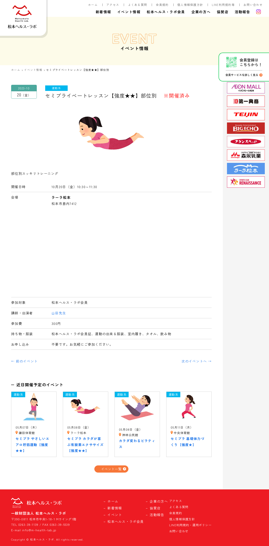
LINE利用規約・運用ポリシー (190, 525)
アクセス (112, 5)
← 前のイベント (24, 361)
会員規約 (162, 5)
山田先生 (58, 312)
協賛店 (222, 11)
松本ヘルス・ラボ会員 (166, 11)
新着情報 (103, 11)
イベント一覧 (111, 468)
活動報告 (242, 11)
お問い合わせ (253, 5)
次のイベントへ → (196, 361)
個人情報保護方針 (190, 5)
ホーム (93, 5)
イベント (114, 514)
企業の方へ (201, 11)
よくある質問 (137, 5)
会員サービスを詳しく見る (241, 75)
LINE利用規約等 (223, 5)
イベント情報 (128, 11)
